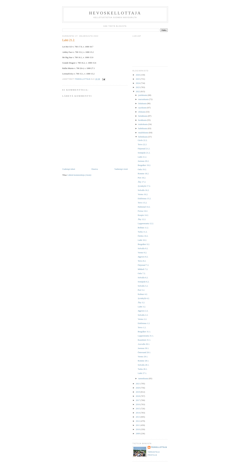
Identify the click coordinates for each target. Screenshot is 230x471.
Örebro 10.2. (143, 236)
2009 (138, 433)
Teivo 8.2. (142, 261)
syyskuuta (142, 107)
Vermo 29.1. (143, 356)
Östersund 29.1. (144, 352)
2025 (138, 79)
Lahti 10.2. (142, 240)
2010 (138, 429)
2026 (138, 75)
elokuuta (142, 112)
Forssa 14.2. (143, 211)
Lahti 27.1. (142, 373)
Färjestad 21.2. (144, 148)
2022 (138, 91)
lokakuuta (142, 103)
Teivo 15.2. (142, 202)
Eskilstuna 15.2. (144, 198)
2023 (138, 87)
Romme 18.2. (143, 173)
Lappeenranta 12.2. (146, 223)
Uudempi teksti (68, 169)
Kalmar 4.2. (143, 294)
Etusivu (95, 169)
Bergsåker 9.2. (144, 244)
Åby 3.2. (141, 302)
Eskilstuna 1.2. (144, 323)
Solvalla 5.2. (143, 286)
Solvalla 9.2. (143, 248)
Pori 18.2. (142, 177)
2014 (138, 412)
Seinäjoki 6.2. (143, 281)
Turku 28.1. (142, 369)
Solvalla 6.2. (143, 277)
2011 (138, 425)
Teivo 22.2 (142, 144)
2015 (138, 408)
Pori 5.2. (141, 290)
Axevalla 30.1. (144, 344)
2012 (138, 421)
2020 (138, 388)
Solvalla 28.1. (143, 365)
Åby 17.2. (142, 182)
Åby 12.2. (142, 219)
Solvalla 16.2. (143, 190)
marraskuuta (143, 99)
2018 (138, 396)
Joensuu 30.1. (143, 348)
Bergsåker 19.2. (144, 165)
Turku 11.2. (142, 232)
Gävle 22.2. (142, 140)
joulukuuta (143, 95)
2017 (138, 400)
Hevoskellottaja (115, 13)
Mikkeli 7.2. (143, 269)
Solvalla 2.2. (143, 315)
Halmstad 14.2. (144, 207)
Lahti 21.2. (142, 157)
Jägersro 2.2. (143, 311)
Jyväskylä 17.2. (144, 186)
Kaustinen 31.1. (144, 340)
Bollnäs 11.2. (143, 227)
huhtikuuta (143, 128)
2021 (138, 383)
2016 (138, 404)
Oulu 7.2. (142, 273)
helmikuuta (143, 137)
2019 (138, 392)
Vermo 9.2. (142, 252)
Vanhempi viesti (121, 169)
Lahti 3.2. (142, 306)
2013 (138, 417)
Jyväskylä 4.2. (144, 298)
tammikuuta (143, 378)
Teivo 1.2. (142, 327)
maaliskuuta (143, 132)
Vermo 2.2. (142, 319)
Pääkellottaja (159, 447)
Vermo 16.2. (143, 194)
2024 (138, 83)
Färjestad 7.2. (143, 265)
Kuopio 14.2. (143, 215)
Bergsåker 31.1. (144, 331)
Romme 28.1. (143, 360)
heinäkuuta (143, 116)
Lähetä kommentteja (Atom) (79, 175)
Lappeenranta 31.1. (146, 336)
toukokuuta (143, 124)
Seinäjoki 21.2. (144, 153)
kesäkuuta (142, 120)
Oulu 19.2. (142, 169)
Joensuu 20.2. (143, 161)
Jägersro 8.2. (143, 256)
